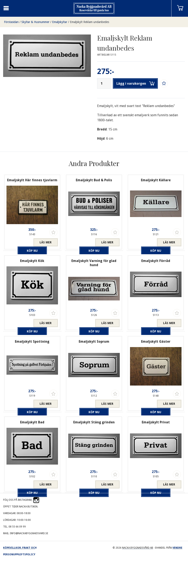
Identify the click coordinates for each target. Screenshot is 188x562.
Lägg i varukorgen (135, 83)
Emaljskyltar (59, 22)
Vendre (177, 547)
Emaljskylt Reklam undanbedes (89, 22)
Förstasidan (11, 22)
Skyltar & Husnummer (35, 22)
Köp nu (19, 242)
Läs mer (46, 242)
